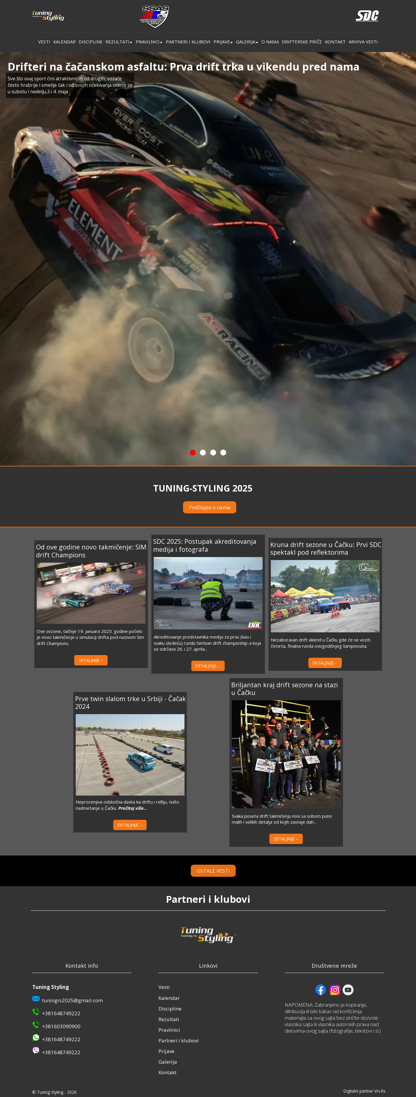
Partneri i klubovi (188, 42)
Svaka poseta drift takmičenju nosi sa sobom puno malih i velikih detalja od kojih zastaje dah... (282, 819)
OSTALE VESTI (231, 870)
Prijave (221, 42)
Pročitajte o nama (209, 507)
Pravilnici (148, 42)
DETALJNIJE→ (91, 660)
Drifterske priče (302, 42)
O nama (270, 42)
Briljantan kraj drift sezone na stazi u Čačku (284, 688)
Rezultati (118, 42)
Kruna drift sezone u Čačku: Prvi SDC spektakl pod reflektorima (325, 548)
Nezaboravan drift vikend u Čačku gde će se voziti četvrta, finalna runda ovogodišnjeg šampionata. (320, 643)
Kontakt (335, 42)
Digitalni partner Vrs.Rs (365, 1091)
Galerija (245, 42)
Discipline (91, 42)
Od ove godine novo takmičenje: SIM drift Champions (91, 551)
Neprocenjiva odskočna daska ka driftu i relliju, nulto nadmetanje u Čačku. (127, 805)
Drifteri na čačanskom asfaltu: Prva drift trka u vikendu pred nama (184, 66)
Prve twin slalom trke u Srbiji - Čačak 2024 (130, 702)
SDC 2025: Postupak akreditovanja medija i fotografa (204, 545)
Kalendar (64, 42)
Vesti (44, 42)
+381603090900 (61, 1026)
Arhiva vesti (363, 42)
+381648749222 (61, 1013)
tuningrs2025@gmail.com (72, 1000)
